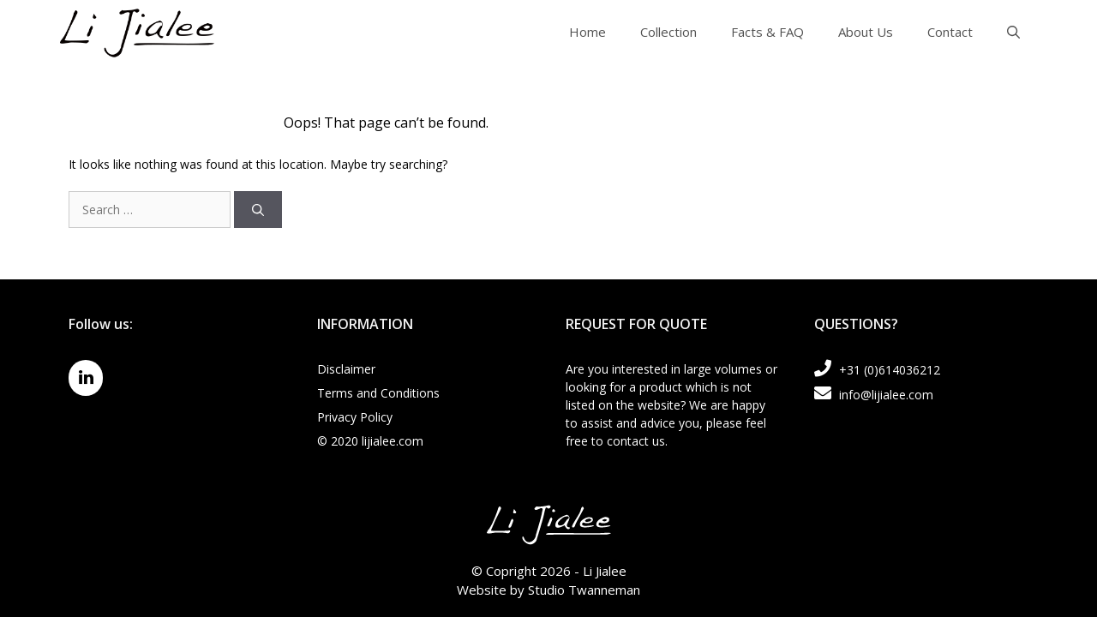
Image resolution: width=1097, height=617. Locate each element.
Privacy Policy (355, 417)
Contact (950, 31)
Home (587, 31)
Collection (668, 31)
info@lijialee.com (873, 394)
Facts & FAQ (767, 31)
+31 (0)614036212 (877, 370)
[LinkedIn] (86, 378)
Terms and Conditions (378, 393)
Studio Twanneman (584, 589)
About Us (865, 31)
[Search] (258, 209)
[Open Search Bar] (1013, 31)
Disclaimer (346, 369)
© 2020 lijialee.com (370, 441)
